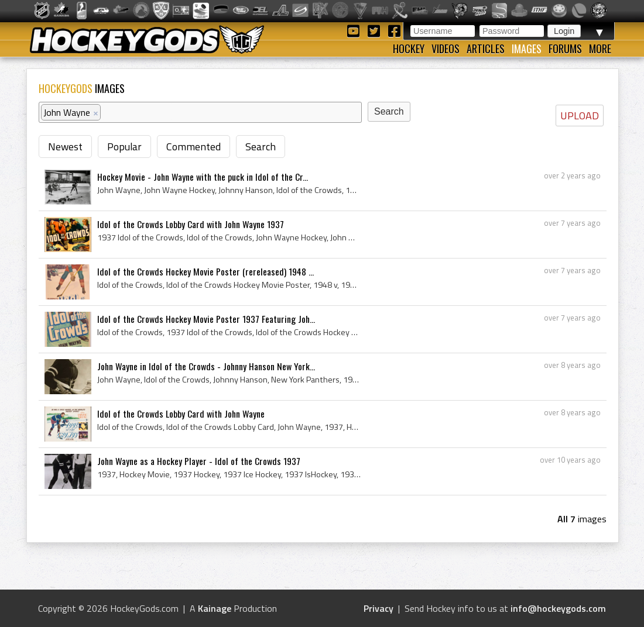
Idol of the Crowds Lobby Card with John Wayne (181, 413)
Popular (124, 146)
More (600, 48)
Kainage (214, 608)
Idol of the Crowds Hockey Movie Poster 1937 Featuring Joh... (206, 319)
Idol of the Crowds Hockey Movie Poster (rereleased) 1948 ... (205, 271)
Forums (565, 48)
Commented (193, 146)
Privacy (378, 608)
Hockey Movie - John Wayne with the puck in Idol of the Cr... (202, 177)
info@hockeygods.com (558, 608)
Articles (486, 48)
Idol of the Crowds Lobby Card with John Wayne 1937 (190, 224)
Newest (65, 146)
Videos (445, 48)
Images (527, 48)
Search (260, 146)
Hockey (408, 48)
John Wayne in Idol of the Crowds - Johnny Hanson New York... (206, 366)
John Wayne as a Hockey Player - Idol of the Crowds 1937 (198, 461)
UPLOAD (579, 115)
